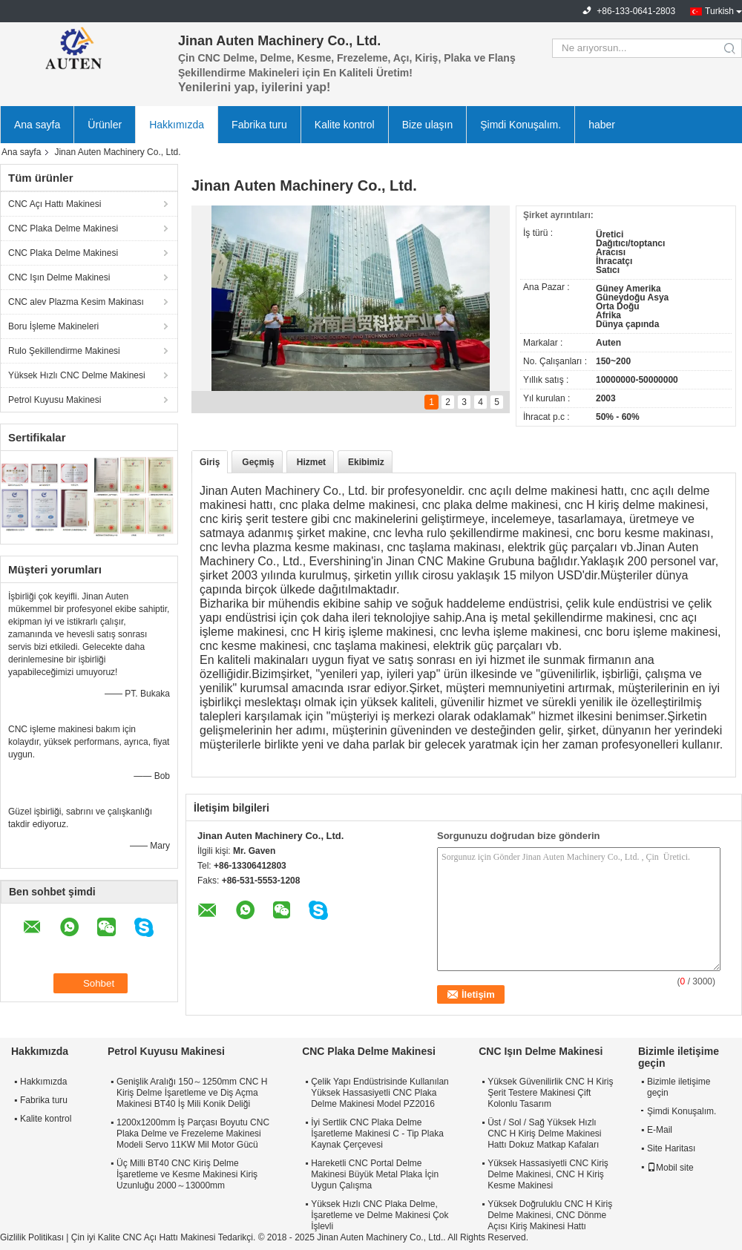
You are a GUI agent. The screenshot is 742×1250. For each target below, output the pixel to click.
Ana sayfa (37, 125)
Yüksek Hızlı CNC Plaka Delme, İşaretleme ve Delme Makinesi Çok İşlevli (379, 1215)
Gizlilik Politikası (32, 1237)
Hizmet (311, 462)
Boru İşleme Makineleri (53, 326)
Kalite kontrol (345, 125)
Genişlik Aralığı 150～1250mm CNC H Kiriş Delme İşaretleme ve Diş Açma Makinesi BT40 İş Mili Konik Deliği (191, 1092)
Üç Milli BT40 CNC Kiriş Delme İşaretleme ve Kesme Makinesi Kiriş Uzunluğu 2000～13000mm (186, 1174)
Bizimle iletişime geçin (678, 1087)
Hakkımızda (176, 125)
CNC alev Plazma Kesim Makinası (76, 302)
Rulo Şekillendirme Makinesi (64, 351)
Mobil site (670, 1167)
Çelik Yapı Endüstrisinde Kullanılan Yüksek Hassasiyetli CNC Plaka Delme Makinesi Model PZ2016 (380, 1092)
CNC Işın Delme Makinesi (59, 277)
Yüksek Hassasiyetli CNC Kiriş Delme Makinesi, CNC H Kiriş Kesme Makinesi (547, 1174)
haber (601, 125)
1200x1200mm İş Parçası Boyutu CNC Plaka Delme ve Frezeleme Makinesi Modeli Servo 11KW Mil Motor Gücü (192, 1133)
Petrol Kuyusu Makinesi (54, 400)
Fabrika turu (259, 125)
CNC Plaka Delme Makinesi (63, 228)
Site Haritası (671, 1148)
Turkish (719, 11)
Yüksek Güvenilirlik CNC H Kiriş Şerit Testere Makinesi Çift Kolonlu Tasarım (550, 1092)
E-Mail (659, 1130)
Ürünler (105, 125)
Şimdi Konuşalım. (520, 125)
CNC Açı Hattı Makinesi (54, 204)
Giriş (210, 462)
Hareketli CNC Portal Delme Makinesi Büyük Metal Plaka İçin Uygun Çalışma (375, 1174)
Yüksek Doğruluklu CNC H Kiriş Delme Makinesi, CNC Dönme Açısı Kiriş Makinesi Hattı (549, 1215)
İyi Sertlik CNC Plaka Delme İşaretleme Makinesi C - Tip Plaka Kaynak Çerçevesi (377, 1133)
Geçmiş (258, 462)
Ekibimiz (366, 462)
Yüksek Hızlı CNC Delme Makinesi (76, 375)
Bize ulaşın (427, 125)
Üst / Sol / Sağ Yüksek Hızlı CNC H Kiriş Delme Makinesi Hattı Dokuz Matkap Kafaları (544, 1133)
